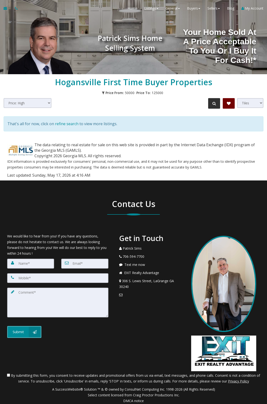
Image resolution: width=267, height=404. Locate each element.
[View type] (250, 103)
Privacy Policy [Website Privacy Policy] (238, 379)
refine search (66, 122)
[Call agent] (15, 10)
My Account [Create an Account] (252, 9)
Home (132, 9)
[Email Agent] (7, 10)
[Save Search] (229, 103)
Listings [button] (151, 9)
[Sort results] (27, 103)
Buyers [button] (193, 9)
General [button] (173, 9)
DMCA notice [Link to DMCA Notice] (133, 398)
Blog (230, 9)
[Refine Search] (213, 103)
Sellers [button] (213, 9)
